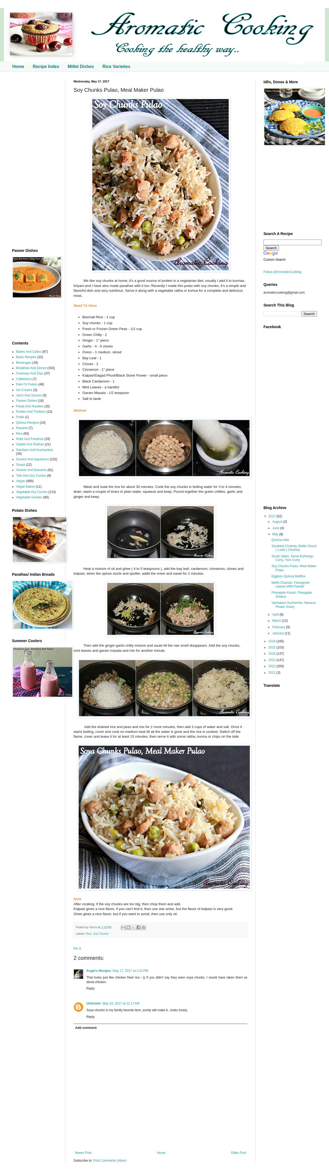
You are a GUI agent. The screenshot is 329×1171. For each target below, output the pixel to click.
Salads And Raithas (30, 444)
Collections (24, 379)
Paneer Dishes (26, 401)
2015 (273, 647)
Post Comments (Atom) (110, 1160)
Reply (90, 988)
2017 (273, 516)
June (276, 528)
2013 (273, 660)
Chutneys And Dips (29, 373)
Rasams (22, 428)
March (277, 621)
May (275, 534)
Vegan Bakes (25, 486)
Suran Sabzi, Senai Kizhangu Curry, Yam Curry (292, 558)
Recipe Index (46, 66)
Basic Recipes (26, 357)
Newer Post (83, 1153)
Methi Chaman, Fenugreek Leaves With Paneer (290, 584)
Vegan (20, 481)
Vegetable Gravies (29, 497)
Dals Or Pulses (26, 384)
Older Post (238, 1153)
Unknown (93, 1003)
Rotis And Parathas (30, 439)
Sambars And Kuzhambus (34, 450)
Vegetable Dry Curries (31, 492)
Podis (20, 417)
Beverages (23, 363)
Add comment (86, 1028)
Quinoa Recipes (27, 423)
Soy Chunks (101, 933)
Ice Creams (24, 390)
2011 (273, 672)
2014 (273, 653)
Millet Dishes (81, 66)
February (279, 627)
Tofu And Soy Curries (31, 476)
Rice (89, 933)
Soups (20, 465)
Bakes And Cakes (28, 352)
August (277, 522)
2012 (273, 666)
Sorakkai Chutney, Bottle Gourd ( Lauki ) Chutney (293, 548)
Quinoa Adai (280, 540)
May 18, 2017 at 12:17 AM (120, 1003)
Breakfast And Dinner (31, 368)
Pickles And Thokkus (31, 412)
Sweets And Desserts (31, 470)
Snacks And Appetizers (32, 459)
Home (18, 66)
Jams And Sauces (29, 395)
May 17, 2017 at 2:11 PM (130, 971)
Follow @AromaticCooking (282, 272)
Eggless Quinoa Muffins (288, 576)
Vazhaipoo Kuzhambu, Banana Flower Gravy (293, 604)
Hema (93, 927)
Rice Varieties (116, 66)
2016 (273, 641)
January (278, 633)
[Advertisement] (35, 160)
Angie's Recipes (98, 971)
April (276, 614)
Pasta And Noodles (29, 406)
